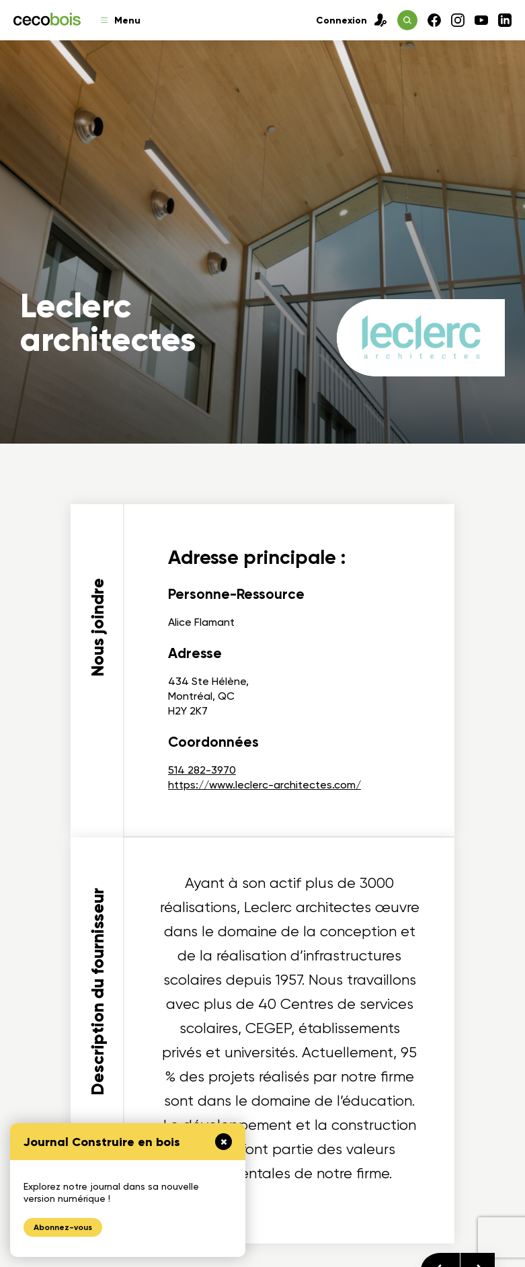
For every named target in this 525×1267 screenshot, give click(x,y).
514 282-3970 (202, 770)
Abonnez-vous (63, 1227)
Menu (120, 20)
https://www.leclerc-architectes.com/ (264, 784)
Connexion (351, 20)
